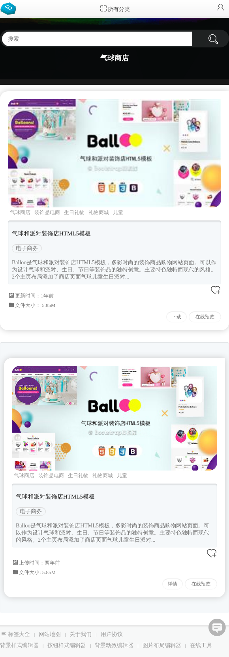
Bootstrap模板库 (10, 8)
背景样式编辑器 (19, 645)
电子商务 (27, 248)
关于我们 (80, 634)
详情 (172, 584)
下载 (176, 317)
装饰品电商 (47, 212)
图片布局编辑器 (162, 645)
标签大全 (19, 634)
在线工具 (201, 645)
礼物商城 (98, 212)
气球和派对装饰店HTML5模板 (51, 233)
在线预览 (204, 317)
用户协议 (112, 634)
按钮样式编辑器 (66, 645)
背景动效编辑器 (114, 645)
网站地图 (50, 634)
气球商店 (20, 212)
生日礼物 (74, 212)
